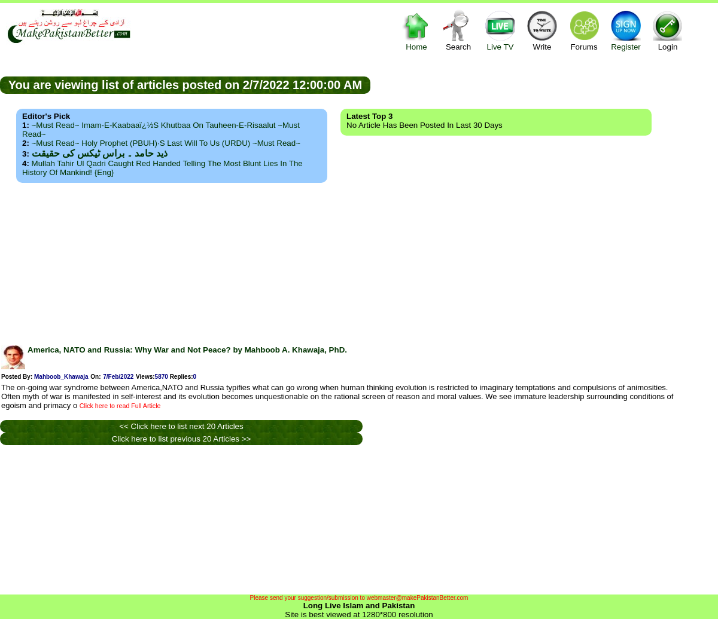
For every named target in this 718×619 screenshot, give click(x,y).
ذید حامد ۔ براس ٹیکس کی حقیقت (100, 153)
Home (416, 30)
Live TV (500, 30)
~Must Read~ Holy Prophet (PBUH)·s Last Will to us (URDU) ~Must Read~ (166, 143)
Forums (584, 30)
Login (668, 30)
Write (542, 30)
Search (458, 30)
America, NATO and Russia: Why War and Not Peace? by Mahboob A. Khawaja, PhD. (187, 349)
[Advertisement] (359, 260)
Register (626, 30)
